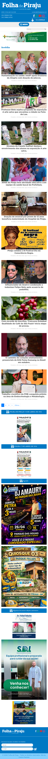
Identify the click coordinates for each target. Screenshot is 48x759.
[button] (39, 20)
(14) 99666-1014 (6, 15)
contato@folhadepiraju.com (39, 12)
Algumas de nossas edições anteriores (24, 610)
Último (17, 405)
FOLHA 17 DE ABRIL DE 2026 (24, 446)
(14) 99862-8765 (7, 17)
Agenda (24, 480)
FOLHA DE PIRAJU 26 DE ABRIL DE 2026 (24, 411)
